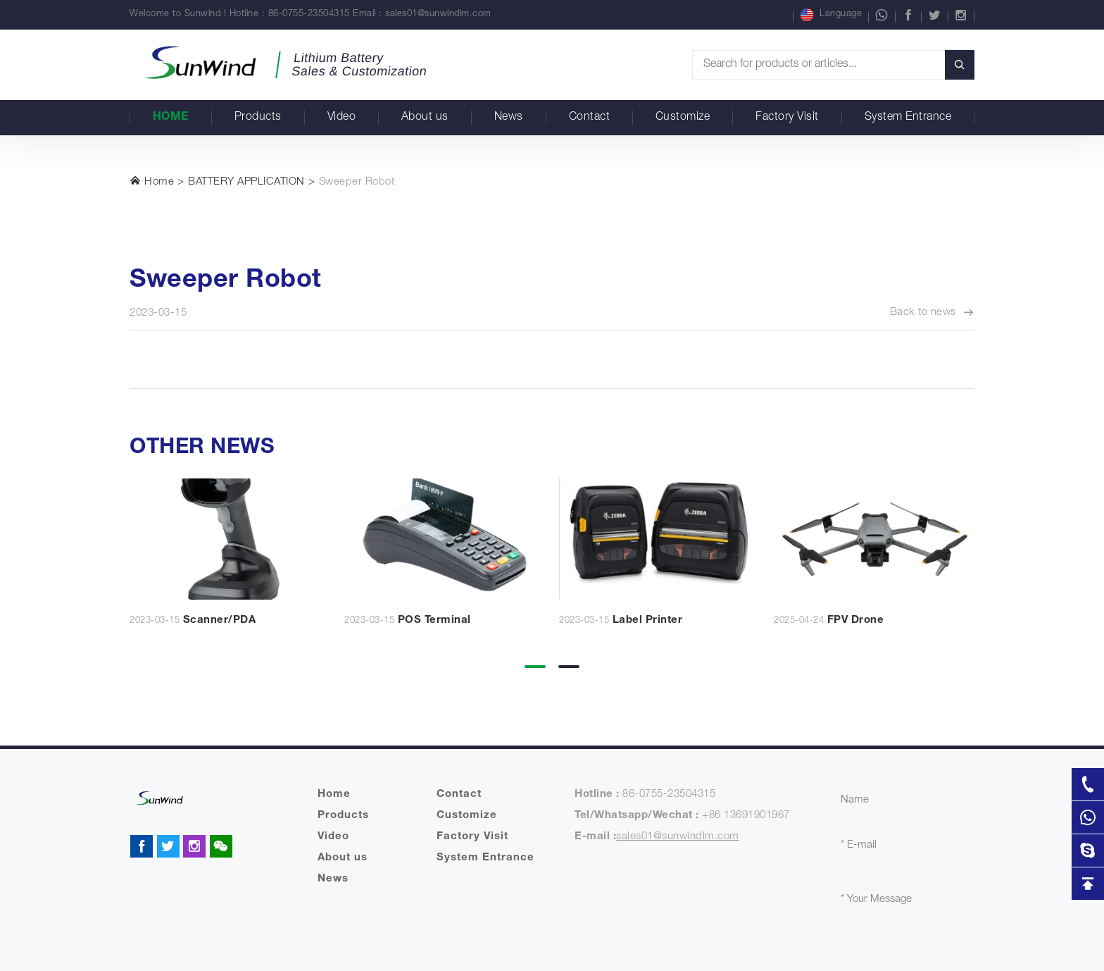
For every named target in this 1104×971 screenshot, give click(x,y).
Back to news (932, 312)
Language (831, 15)
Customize (683, 117)
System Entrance (908, 117)
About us (424, 117)
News (508, 117)
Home (171, 117)
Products (258, 117)
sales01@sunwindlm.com (438, 14)
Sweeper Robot (357, 182)
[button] (535, 657)
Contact (589, 117)
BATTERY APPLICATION (246, 182)
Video (341, 117)
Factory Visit (787, 117)
